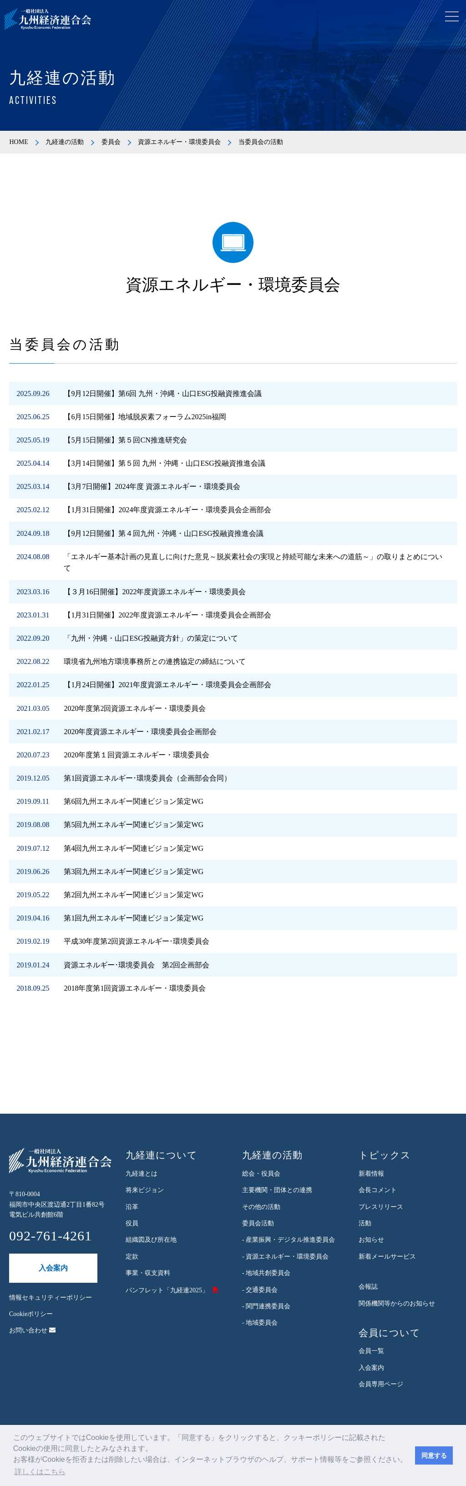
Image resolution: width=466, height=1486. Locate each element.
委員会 (111, 142)
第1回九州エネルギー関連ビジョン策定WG (133, 918)
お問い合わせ (32, 1330)
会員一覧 (371, 1350)
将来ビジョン (145, 1190)
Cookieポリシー (31, 1314)
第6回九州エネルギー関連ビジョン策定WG (133, 801)
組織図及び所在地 (151, 1239)
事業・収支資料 (148, 1273)
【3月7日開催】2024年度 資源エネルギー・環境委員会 (152, 486)
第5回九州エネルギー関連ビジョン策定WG (133, 824)
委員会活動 (258, 1223)
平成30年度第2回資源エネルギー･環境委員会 (136, 941)
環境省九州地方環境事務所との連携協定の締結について (155, 661)
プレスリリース (381, 1206)
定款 (132, 1256)
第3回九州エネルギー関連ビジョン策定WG (133, 871)
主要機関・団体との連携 (277, 1190)
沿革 (132, 1206)
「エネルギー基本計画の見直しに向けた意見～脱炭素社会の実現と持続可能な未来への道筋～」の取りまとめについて (253, 562)
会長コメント (378, 1190)
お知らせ (371, 1239)
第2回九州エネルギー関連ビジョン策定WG (133, 895)
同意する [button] (434, 1455)
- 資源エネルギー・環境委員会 (285, 1256)
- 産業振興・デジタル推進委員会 (288, 1239)
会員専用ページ (381, 1384)
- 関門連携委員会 (266, 1306)
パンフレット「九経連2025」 (167, 1290)
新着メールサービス (387, 1256)
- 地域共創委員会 (266, 1273)
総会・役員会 (261, 1173)
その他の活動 (261, 1206)
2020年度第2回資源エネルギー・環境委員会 (135, 708)
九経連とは (141, 1173)
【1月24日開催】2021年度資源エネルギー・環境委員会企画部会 (167, 685)
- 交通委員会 (260, 1289)
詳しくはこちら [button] (40, 1472)
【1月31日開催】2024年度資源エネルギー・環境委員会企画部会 (167, 510)
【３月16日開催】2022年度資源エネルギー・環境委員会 (155, 592)
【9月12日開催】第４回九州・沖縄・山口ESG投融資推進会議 (163, 533)
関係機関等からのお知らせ (397, 1303)
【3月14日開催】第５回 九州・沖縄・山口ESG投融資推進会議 (164, 463)
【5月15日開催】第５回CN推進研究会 (125, 440)
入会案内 (53, 1268)
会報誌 (368, 1286)
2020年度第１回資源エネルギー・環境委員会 (136, 755)
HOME (18, 142)
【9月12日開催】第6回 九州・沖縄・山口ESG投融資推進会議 (162, 393)
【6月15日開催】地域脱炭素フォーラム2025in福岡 (145, 417)
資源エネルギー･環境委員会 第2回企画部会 (136, 965)
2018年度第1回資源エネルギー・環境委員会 (135, 988)
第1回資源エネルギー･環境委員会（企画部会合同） (147, 778)
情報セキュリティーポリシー (50, 1297)
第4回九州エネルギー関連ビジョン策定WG (133, 848)
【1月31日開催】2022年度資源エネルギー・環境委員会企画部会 (167, 615)
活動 (365, 1223)
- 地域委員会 (260, 1322)
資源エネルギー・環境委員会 (179, 142)
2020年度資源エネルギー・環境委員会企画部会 (140, 731)
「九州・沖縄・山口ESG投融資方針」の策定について (151, 638)
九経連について (162, 1155)
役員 (132, 1223)
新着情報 (371, 1173)
